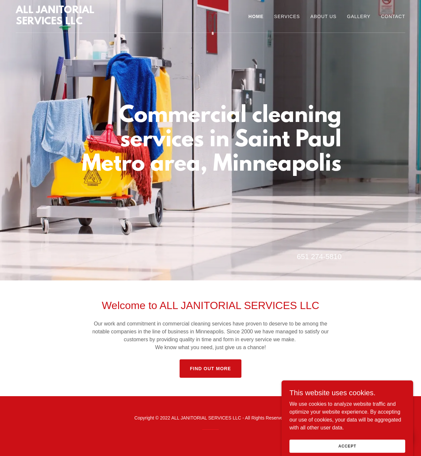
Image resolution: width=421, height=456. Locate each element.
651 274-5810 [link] (319, 256)
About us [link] (323, 16)
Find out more (210, 368)
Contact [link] (393, 16)
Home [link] (255, 16)
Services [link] (287, 16)
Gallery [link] (358, 16)
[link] (75, 22)
